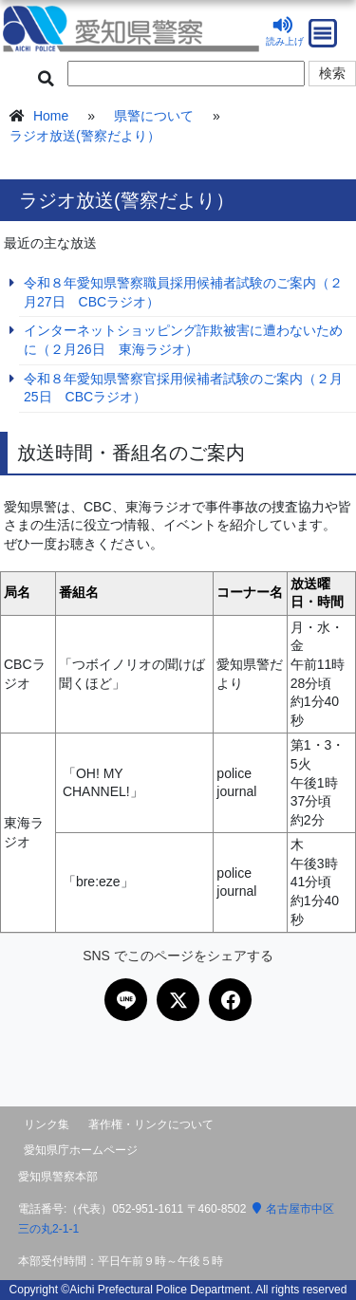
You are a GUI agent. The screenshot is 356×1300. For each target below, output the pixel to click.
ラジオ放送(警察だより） (84, 135)
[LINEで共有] (125, 999)
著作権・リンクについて (151, 1124)
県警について (154, 115)
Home (50, 115)
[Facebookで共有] (230, 999)
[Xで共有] (178, 999)
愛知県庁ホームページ (81, 1150)
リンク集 (46, 1124)
